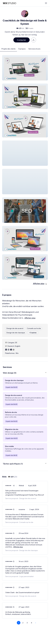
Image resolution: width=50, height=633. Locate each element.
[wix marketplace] (9, 3)
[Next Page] (35, 622)
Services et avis (34, 49)
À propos (22, 49)
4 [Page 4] (31, 623)
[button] (25, 67)
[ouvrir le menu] (46, 3)
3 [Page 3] (27, 623)
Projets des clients (8, 49)
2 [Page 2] (22, 623)
